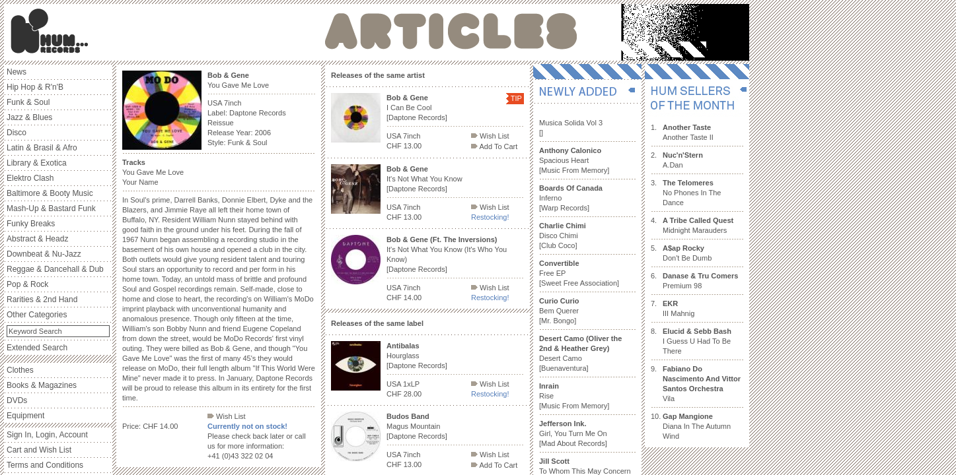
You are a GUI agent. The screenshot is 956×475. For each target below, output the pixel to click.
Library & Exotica (37, 163)
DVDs (17, 400)
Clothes (20, 370)
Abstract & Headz (37, 238)
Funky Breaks (31, 223)
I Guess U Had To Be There (697, 341)
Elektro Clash (30, 178)
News (16, 72)
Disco (16, 132)
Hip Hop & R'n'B (35, 87)
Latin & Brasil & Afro (42, 147)
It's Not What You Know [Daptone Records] (424, 179)
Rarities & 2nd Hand (42, 299)
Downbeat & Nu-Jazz (44, 254)
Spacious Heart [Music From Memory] (574, 160)
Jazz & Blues (29, 117)
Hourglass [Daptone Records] (416, 355)
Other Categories (37, 314)
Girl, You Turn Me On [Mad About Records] (573, 433)
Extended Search (37, 347)
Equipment (25, 415)
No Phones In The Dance (692, 192)
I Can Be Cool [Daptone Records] (416, 107)
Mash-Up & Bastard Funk (51, 208)
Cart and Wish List (39, 450)
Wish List (226, 416)
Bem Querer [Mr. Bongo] (559, 311)
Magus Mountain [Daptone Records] (416, 426)
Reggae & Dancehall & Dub (55, 269)
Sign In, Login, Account (47, 434)
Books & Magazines (42, 385)
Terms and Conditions (45, 465)
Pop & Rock (27, 284)
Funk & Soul (28, 102)
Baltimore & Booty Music (50, 193)
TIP (516, 98)
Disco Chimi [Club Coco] (562, 235)
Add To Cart (494, 146)
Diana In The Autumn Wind (697, 426)
